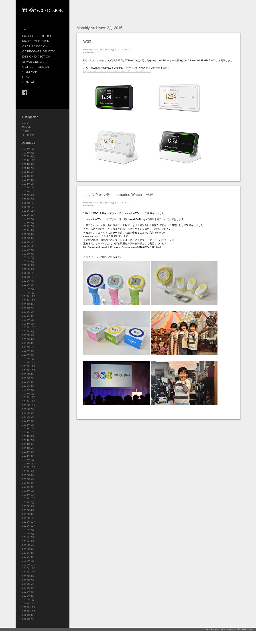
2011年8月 (28, 533)
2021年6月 (28, 261)
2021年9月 (28, 250)
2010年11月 (29, 568)
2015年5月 (28, 417)
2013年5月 (28, 479)
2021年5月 (28, 265)
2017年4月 (28, 351)
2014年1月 (28, 459)
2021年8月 (28, 254)
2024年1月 (28, 184)
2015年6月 (28, 413)
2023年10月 (29, 191)
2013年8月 (28, 475)
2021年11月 (29, 246)
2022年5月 (28, 230)
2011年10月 (29, 526)
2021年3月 (28, 269)
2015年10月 (29, 405)
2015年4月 (28, 421)
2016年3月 (28, 386)
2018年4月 (28, 339)
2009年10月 (29, 611)
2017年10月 (29, 347)
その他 (26, 131)
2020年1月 (28, 292)
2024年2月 (28, 180)
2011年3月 (28, 553)
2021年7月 (28, 257)
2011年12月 (29, 522)
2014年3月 (28, 456)
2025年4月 (28, 152)
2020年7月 (28, 281)
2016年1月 (28, 393)
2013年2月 (28, 487)
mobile (26, 123)
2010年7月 (28, 580)
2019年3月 (28, 316)
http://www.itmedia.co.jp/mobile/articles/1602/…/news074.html (117, 71)
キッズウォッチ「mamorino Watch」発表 (118, 195)
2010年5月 (28, 584)
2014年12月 (29, 428)
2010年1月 (28, 599)
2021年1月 (28, 273)
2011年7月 (28, 537)
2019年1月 (28, 319)
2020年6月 (28, 285)
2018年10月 (29, 327)
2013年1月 (28, 491)
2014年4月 (28, 452)
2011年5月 (28, 545)
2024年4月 (28, 176)
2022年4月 (28, 234)
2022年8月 (28, 222)
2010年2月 (28, 596)
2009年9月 (28, 615)
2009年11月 (29, 607)
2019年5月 (28, 312)
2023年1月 (28, 203)
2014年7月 (28, 440)
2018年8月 (28, 331)
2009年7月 (28, 619)
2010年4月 (28, 588)
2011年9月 (28, 529)
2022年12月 (29, 207)
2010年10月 (29, 572)
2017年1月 (28, 358)
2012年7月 (28, 502)
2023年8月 (28, 195)
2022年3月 (28, 238)
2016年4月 (28, 382)
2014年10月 (29, 432)
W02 (87, 42)
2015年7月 (28, 409)
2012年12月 (29, 495)
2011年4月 (28, 549)
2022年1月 (28, 242)
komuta (96, 50)
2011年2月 (28, 557)
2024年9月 (28, 164)
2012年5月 (28, 506)
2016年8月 (28, 374)
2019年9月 (28, 304)
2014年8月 (28, 436)
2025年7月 (28, 148)
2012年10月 (29, 498)
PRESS (26, 127)
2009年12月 (29, 603)
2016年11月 (29, 366)
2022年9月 (28, 218)
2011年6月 (28, 541)
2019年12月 (29, 296)
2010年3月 (28, 592)
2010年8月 (28, 576)
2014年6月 (28, 444)
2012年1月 (28, 518)
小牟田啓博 (28, 134)
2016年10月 (29, 370)
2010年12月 (29, 564)
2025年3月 (28, 156)
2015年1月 (28, 425)
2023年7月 (28, 199)
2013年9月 (28, 471)
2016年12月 (29, 362)
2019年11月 (29, 300)
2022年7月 (28, 226)
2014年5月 (28, 448)
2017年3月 (28, 355)
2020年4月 (28, 288)
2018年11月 (29, 323)
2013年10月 (29, 467)
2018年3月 (28, 343)
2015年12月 (29, 397)
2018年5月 (28, 335)
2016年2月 (28, 389)
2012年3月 (28, 514)
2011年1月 (28, 560)
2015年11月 (29, 401)
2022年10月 (29, 215)
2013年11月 (29, 463)
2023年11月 (29, 187)
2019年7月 (28, 308)
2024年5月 (28, 172)
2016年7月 (28, 378)
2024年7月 (28, 168)
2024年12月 (29, 160)
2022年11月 (29, 211)
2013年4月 (28, 483)
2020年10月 (29, 277)
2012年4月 (28, 510)
